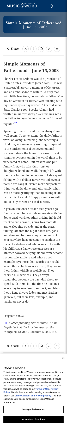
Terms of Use (42, 390)
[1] (5, 323)
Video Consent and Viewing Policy (33, 397)
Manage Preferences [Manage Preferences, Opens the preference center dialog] (33, 411)
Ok (63, 359)
